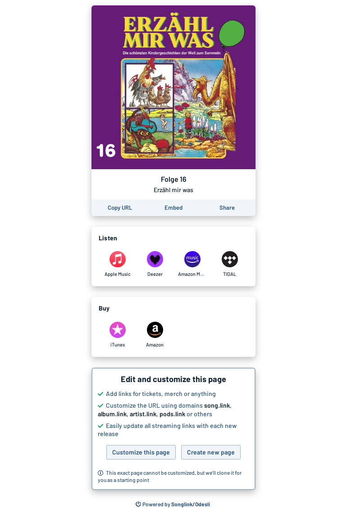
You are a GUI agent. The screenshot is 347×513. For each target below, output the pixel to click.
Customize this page (141, 452)
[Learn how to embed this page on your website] (173, 207)
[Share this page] (227, 207)
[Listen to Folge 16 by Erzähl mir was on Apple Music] (117, 264)
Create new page (211, 452)
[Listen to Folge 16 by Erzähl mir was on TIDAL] (229, 264)
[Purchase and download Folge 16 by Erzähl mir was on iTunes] (117, 334)
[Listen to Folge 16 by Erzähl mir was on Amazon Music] (192, 264)
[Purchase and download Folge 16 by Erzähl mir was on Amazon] (155, 334)
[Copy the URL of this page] (119, 207)
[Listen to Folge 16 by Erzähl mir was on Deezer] (155, 264)
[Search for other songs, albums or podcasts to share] (173, 504)
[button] (173, 429)
